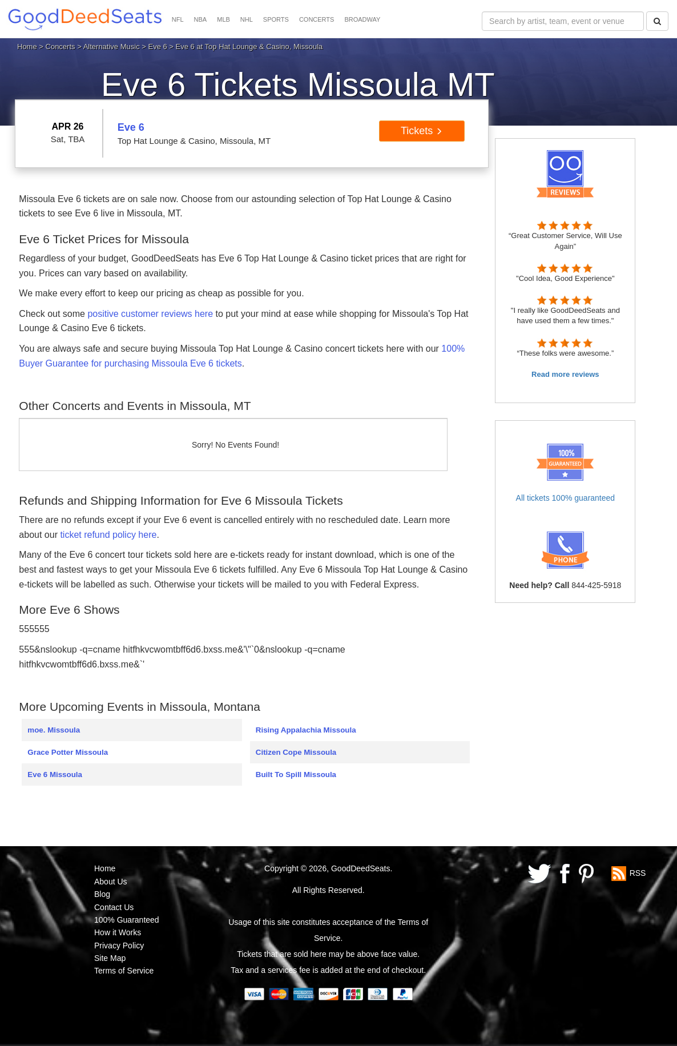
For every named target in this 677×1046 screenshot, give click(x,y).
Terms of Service (124, 970)
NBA (200, 19)
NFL (178, 19)
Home (27, 46)
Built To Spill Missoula (296, 774)
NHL (246, 19)
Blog (102, 894)
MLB (223, 19)
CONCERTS (317, 19)
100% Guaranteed (126, 919)
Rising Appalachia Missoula (306, 730)
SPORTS (276, 19)
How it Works (117, 932)
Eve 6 (157, 46)
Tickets (421, 130)
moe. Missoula (53, 730)
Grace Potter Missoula (67, 752)
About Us (110, 881)
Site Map (110, 958)
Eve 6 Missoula (54, 774)
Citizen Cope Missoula (296, 752)
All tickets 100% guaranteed (565, 497)
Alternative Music (111, 46)
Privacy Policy (119, 945)
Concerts (60, 46)
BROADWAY (362, 19)
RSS (638, 873)
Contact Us (114, 907)
